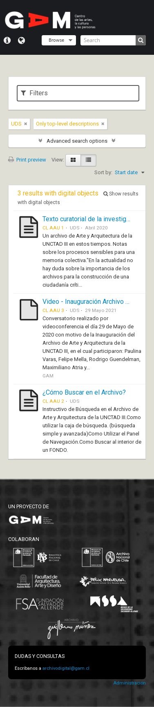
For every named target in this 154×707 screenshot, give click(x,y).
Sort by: (103, 172)
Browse (56, 40)
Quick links (7, 40)
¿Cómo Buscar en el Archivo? (84, 392)
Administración (129, 683)
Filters (34, 93)
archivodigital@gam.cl (65, 668)
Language (21, 40)
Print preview (27, 160)
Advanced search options (77, 141)
